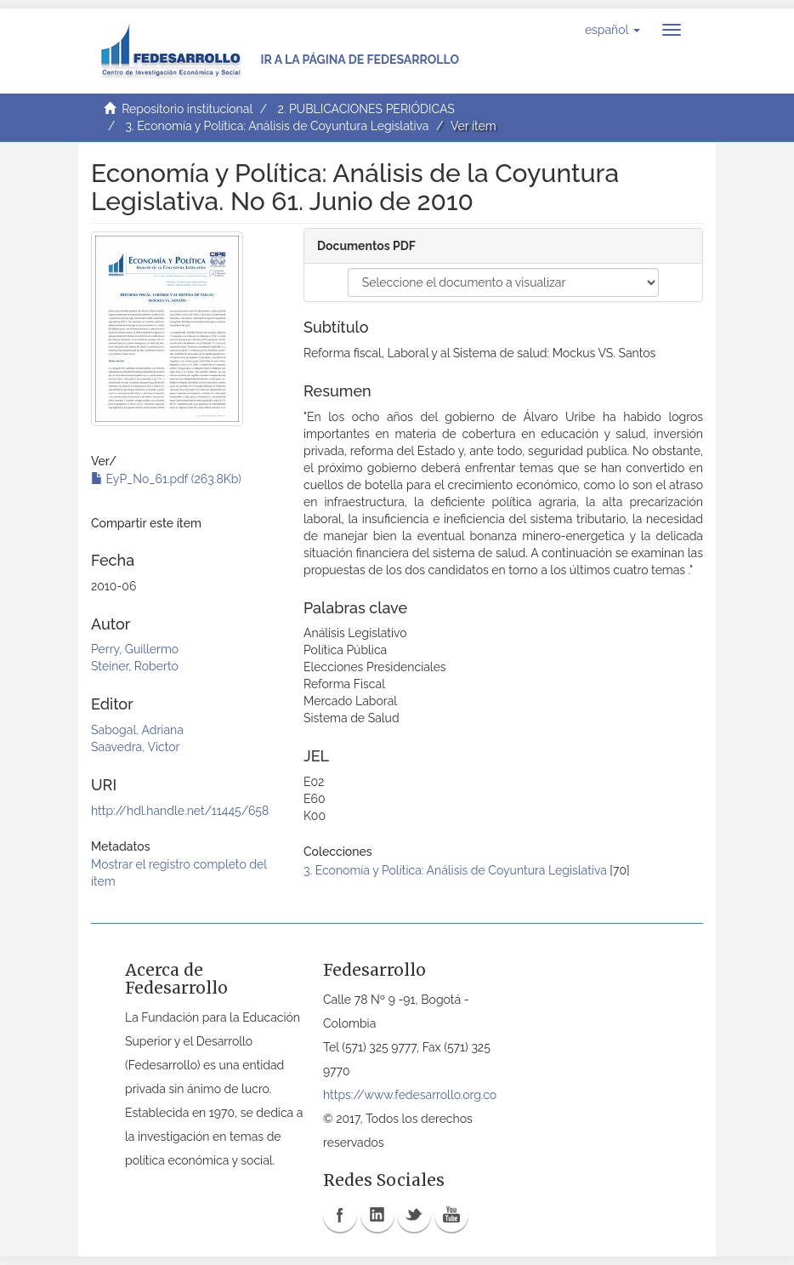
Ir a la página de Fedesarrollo (359, 59)
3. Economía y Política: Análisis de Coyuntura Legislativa (277, 126)
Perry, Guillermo (135, 649)
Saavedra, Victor (135, 747)
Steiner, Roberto (135, 666)
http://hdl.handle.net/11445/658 (180, 811)
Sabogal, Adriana (137, 730)
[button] (612, 30)
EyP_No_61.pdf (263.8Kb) (166, 479)
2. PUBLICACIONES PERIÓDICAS (365, 109)
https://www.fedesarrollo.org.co (409, 1095)
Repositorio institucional (187, 109)
